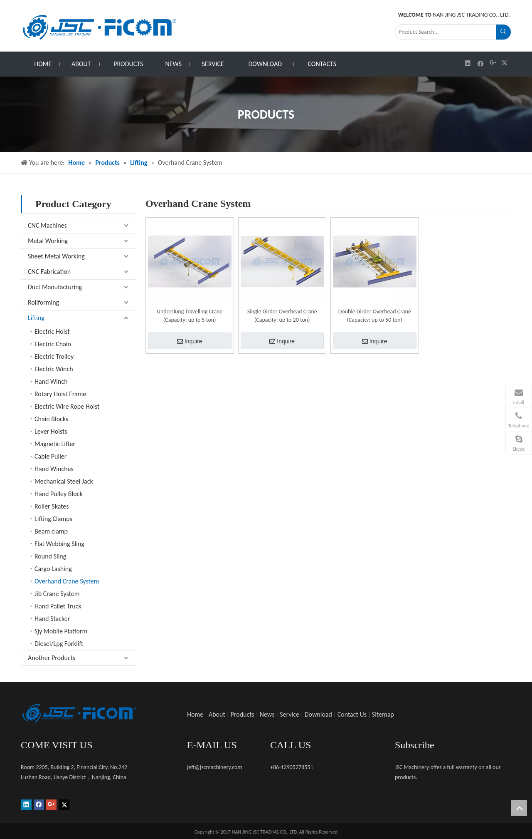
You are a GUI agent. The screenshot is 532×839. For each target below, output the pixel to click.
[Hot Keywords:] (503, 32)
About (217, 714)
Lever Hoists (50, 431)
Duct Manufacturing (55, 287)
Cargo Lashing (53, 569)
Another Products (51, 658)
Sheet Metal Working (56, 256)
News (267, 714)
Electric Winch (53, 369)
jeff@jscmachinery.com (214, 767)
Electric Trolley (54, 356)
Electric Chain (52, 344)
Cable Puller (50, 456)
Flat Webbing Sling (59, 544)
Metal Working (48, 241)
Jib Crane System (56, 594)
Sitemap (383, 714)
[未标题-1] (79, 713)
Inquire (189, 341)
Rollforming (43, 302)
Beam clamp (51, 531)
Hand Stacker (52, 619)
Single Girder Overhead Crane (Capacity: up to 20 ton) (282, 315)
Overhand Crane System (66, 581)
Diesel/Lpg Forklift (58, 644)
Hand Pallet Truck (57, 606)
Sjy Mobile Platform (60, 631)
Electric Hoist (52, 331)
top (519, 808)
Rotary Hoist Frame (60, 394)
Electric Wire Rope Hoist (66, 406)
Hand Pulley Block (58, 494)
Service (289, 714)
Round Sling (50, 556)
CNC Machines (47, 225)
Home (195, 714)
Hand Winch (51, 381)
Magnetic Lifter (54, 444)
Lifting (36, 318)
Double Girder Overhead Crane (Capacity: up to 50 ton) (374, 315)
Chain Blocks (51, 419)
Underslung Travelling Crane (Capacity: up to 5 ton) (189, 315)
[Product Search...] (445, 32)
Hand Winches (54, 469)
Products (242, 714)
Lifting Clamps (53, 519)
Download (318, 714)
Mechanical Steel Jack (63, 481)
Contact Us (352, 714)
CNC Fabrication (49, 272)
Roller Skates (51, 506)
